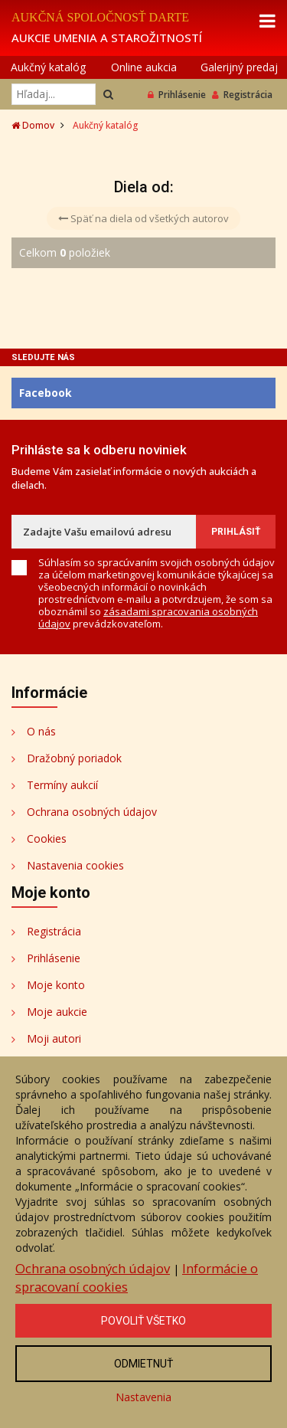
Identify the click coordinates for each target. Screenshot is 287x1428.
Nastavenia (143, 1397)
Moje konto (56, 985)
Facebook (45, 392)
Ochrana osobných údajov (92, 811)
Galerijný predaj (239, 67)
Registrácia (242, 94)
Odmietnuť (143, 1364)
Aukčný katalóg (48, 67)
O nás (41, 731)
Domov (32, 125)
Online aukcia (144, 67)
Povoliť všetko (143, 1321)
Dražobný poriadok (74, 758)
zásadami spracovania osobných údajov (148, 617)
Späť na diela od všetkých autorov (143, 218)
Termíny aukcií (62, 785)
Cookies (47, 838)
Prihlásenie (177, 94)
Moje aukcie (57, 1011)
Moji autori (54, 1038)
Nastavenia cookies (75, 865)
